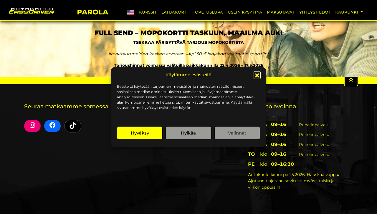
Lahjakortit (175, 12)
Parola (92, 11)
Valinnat (237, 133)
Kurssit (148, 12)
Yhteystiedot (314, 12)
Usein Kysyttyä (245, 12)
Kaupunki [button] (347, 12)
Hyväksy (140, 133)
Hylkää (188, 133)
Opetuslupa (209, 12)
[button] (257, 75)
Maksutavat (281, 12)
